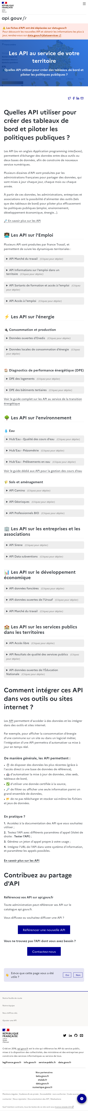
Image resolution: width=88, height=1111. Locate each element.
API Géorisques (19, 502)
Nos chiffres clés (9, 1013)
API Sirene (16, 545)
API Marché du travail (23, 259)
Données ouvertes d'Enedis (27, 338)
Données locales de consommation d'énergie (39, 349)
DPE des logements (22, 378)
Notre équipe (8, 1005)
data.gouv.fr (64, 1062)
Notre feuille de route (12, 998)
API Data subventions (23, 556)
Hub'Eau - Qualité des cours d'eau (31, 439)
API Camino (17, 490)
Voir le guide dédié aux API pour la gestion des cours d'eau (43, 471)
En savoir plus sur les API (21, 860)
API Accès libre (19, 643)
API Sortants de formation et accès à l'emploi (39, 285)
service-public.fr (47, 1062)
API (11, 721)
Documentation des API (38, 1099)
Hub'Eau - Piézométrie (24, 450)
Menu (84, 4)
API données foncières (24, 588)
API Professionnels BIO (24, 513)
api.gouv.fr (22, 1048)
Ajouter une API (9, 1020)
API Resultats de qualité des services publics (38, 654)
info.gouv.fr (30, 1062)
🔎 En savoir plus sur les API (22, 221)
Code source (73, 1094)
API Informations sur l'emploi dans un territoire (32, 272)
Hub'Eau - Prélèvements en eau (29, 462)
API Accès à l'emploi (22, 301)
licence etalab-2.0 (63, 1106)
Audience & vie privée (29, 1094)
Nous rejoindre (19, 1099)
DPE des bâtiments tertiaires (28, 390)
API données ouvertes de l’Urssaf (31, 599)
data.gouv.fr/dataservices (43, 35)
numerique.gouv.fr (42, 1087)
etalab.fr (42, 1079)
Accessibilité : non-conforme (53, 1094)
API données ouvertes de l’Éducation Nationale (32, 672)
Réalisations (56, 1099)
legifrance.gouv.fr (11, 1062)
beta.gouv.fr (42, 1076)
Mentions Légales (10, 1094)
